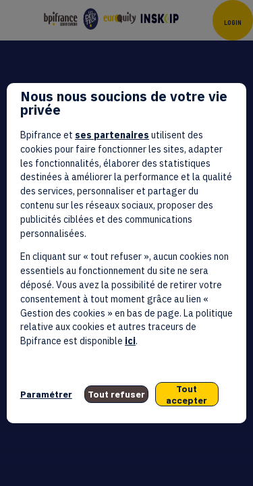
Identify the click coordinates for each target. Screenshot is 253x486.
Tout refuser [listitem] (116, 394)
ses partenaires (112, 135)
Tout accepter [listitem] (186, 394)
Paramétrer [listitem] (46, 394)
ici (130, 341)
